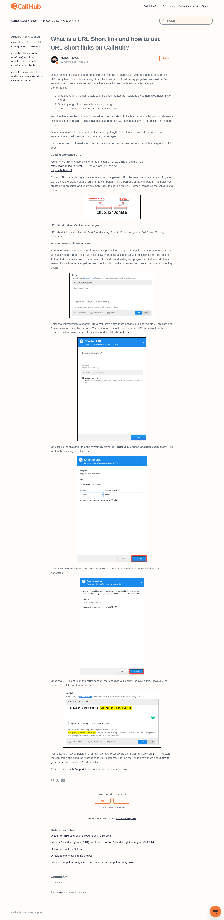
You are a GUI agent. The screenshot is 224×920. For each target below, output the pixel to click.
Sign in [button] (205, 6)
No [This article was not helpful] (121, 801)
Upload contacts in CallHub (67, 849)
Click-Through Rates (120, 332)
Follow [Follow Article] (166, 58)
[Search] (186, 20)
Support (79, 769)
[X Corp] (57, 780)
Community (169, 6)
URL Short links (71, 20)
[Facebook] (52, 780)
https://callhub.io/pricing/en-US (69, 165)
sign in (62, 892)
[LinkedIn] (63, 780)
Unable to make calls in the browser (72, 855)
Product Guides (51, 20)
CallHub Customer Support (25, 20)
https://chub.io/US (61, 170)
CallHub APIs (150, 6)
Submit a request (188, 6)
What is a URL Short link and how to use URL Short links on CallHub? (27, 76)
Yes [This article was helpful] (103, 801)
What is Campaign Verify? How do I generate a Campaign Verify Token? (94, 862)
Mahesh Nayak (70, 57)
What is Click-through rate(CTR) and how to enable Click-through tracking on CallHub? (24, 59)
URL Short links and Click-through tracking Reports (27, 44)
